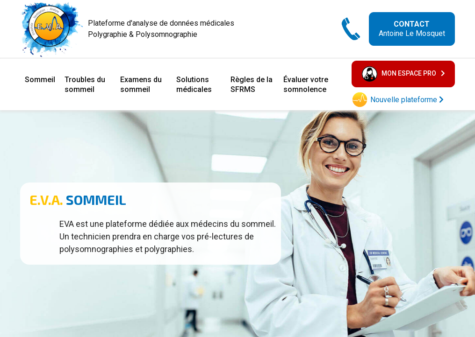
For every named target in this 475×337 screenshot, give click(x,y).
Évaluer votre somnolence (305, 84)
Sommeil (40, 79)
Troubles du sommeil (85, 84)
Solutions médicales (194, 84)
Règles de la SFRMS (251, 84)
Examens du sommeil (141, 84)
